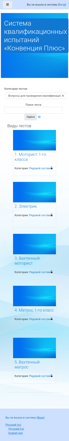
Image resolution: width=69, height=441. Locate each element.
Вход (62, 4)
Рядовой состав (39, 168)
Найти (31, 117)
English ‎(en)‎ (15, 433)
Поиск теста (33, 104)
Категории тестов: (16, 88)
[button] (40, 117)
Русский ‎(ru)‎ (13, 424)
